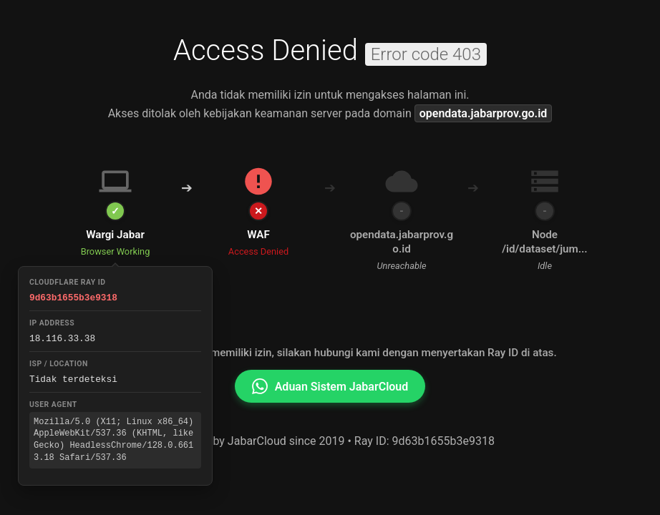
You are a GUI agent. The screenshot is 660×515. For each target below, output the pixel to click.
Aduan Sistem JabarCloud (330, 386)
